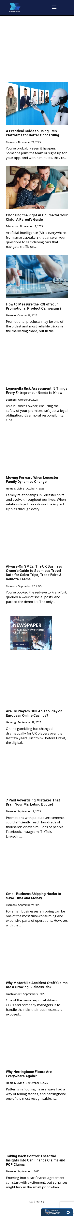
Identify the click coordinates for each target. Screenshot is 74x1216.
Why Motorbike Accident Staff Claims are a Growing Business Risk (36, 985)
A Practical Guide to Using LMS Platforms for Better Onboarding (32, 133)
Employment (14, 994)
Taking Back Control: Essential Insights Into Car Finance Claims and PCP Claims (35, 1160)
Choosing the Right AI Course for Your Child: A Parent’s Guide (37, 217)
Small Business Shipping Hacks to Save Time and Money (33, 896)
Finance (11, 315)
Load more (37, 1201)
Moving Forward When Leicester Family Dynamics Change (32, 479)
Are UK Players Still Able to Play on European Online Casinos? (34, 713)
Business (11, 142)
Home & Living (15, 488)
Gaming (11, 722)
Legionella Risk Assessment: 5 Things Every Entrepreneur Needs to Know (36, 390)
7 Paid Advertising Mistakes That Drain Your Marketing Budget (33, 802)
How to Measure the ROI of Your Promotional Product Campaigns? (33, 306)
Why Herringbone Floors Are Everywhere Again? (29, 1074)
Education (12, 226)
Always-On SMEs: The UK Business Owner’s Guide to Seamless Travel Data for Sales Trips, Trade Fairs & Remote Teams (34, 572)
